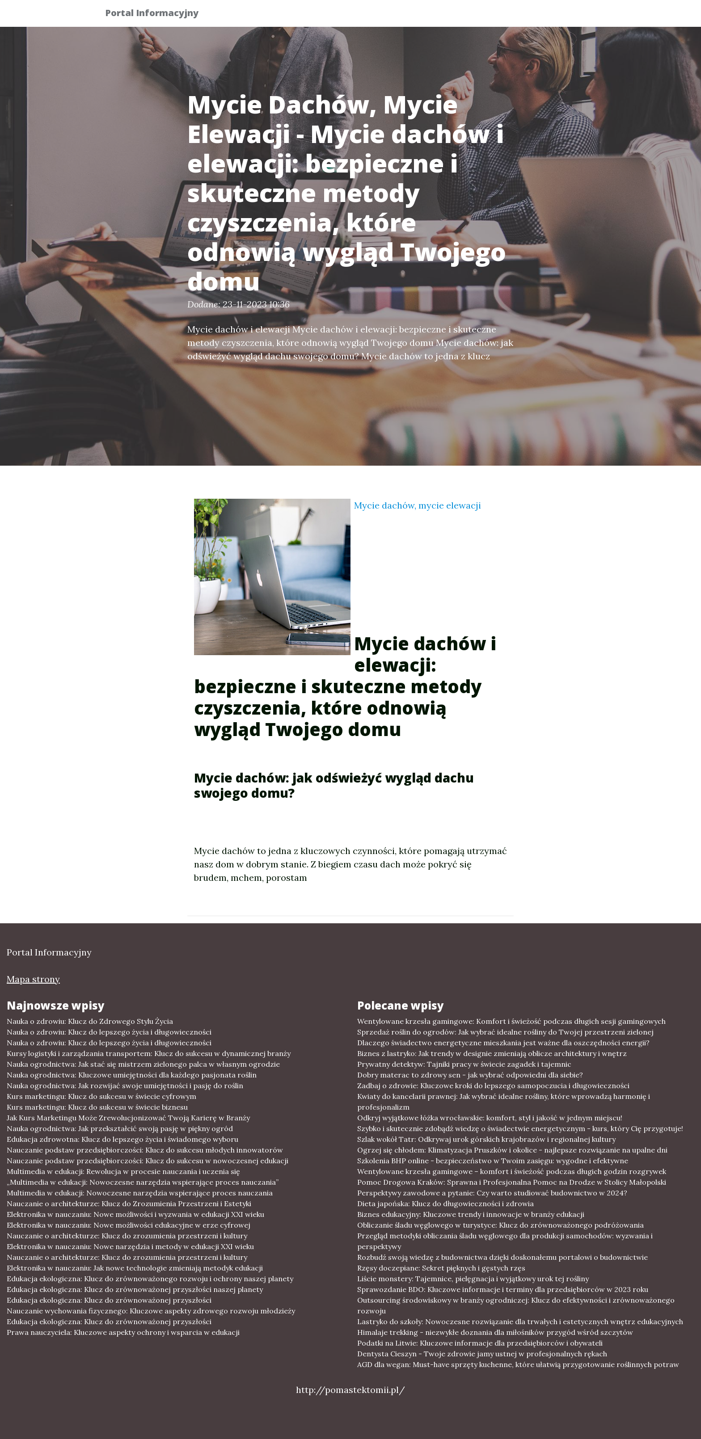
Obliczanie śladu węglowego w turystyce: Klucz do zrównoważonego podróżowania (500, 1224)
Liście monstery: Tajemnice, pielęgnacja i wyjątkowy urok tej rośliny (473, 1278)
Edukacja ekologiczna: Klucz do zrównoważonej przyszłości (109, 1300)
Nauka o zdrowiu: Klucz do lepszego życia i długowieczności (109, 1031)
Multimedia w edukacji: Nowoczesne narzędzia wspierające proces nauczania (140, 1192)
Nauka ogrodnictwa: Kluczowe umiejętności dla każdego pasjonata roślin (132, 1074)
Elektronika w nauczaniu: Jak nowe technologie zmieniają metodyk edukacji (135, 1267)
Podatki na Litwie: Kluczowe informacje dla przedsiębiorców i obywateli (480, 1342)
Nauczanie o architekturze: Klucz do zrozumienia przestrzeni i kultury (127, 1235)
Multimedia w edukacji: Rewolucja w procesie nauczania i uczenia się (123, 1171)
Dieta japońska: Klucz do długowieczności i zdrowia (445, 1203)
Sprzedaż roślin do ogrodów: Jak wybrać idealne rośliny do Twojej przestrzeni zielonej (505, 1031)
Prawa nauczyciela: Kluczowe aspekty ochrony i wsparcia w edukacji (123, 1332)
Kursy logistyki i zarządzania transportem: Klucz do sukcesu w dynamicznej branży (149, 1053)
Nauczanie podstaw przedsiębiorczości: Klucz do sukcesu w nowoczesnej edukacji (147, 1160)
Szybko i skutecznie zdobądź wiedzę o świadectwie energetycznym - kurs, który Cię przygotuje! (520, 1128)
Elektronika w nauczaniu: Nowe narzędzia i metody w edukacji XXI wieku (130, 1246)
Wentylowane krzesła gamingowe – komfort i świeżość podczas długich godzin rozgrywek (511, 1171)
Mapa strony (33, 979)
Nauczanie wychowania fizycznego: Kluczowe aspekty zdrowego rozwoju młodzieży (151, 1310)
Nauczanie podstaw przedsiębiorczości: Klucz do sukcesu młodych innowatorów (145, 1149)
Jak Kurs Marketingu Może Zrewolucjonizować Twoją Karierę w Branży (128, 1117)
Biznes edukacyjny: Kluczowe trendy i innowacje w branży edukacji (470, 1214)
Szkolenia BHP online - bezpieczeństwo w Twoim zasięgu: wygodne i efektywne (492, 1160)
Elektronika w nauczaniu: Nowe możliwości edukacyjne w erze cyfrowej (128, 1224)
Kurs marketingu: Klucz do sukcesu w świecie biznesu (97, 1106)
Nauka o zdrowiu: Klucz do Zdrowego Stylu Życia (90, 1021)
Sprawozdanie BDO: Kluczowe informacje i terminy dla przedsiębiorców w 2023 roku (502, 1289)
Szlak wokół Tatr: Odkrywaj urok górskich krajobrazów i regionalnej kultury (486, 1139)
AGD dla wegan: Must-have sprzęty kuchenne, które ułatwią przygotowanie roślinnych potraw (518, 1364)
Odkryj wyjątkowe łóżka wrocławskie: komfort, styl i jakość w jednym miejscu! (489, 1117)
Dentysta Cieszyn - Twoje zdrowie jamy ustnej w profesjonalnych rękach (482, 1353)
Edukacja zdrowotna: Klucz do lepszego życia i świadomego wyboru (122, 1139)
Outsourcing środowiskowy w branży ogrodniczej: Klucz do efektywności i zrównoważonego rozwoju (516, 1305)
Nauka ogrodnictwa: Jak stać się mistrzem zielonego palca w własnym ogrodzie (143, 1064)
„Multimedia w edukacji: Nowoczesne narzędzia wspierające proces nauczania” (143, 1182)
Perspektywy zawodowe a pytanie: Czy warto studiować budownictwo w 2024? (492, 1192)
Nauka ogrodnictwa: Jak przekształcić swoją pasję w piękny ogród (120, 1128)
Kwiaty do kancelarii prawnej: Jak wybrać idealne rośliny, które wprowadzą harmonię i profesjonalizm (503, 1101)
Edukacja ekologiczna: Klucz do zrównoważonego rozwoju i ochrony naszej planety (150, 1278)
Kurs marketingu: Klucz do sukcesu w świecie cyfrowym (101, 1096)
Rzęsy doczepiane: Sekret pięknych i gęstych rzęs (441, 1267)
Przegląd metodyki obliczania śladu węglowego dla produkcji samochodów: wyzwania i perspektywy (505, 1241)
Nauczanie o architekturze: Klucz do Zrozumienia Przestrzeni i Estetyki (129, 1203)
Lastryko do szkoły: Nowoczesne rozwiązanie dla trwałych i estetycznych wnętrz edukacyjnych (520, 1321)
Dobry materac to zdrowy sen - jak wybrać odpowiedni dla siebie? (470, 1074)
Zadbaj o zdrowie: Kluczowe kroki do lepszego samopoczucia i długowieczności (493, 1085)
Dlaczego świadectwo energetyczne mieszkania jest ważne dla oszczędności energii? (503, 1042)
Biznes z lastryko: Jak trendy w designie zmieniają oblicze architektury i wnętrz (492, 1053)
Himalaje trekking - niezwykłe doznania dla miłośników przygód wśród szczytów (495, 1332)
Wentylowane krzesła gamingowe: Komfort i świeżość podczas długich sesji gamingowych (511, 1021)
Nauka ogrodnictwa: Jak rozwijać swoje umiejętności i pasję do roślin (125, 1085)
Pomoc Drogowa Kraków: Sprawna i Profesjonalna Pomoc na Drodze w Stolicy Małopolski (511, 1182)
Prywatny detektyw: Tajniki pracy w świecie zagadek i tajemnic (464, 1064)
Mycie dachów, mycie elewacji (417, 505)
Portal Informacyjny (158, 14)
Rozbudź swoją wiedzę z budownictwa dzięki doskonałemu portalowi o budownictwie (502, 1257)
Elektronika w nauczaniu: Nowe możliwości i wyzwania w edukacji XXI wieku (135, 1214)
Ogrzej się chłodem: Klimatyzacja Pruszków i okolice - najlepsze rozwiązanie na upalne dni (512, 1149)
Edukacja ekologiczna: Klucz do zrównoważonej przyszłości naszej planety (135, 1289)
